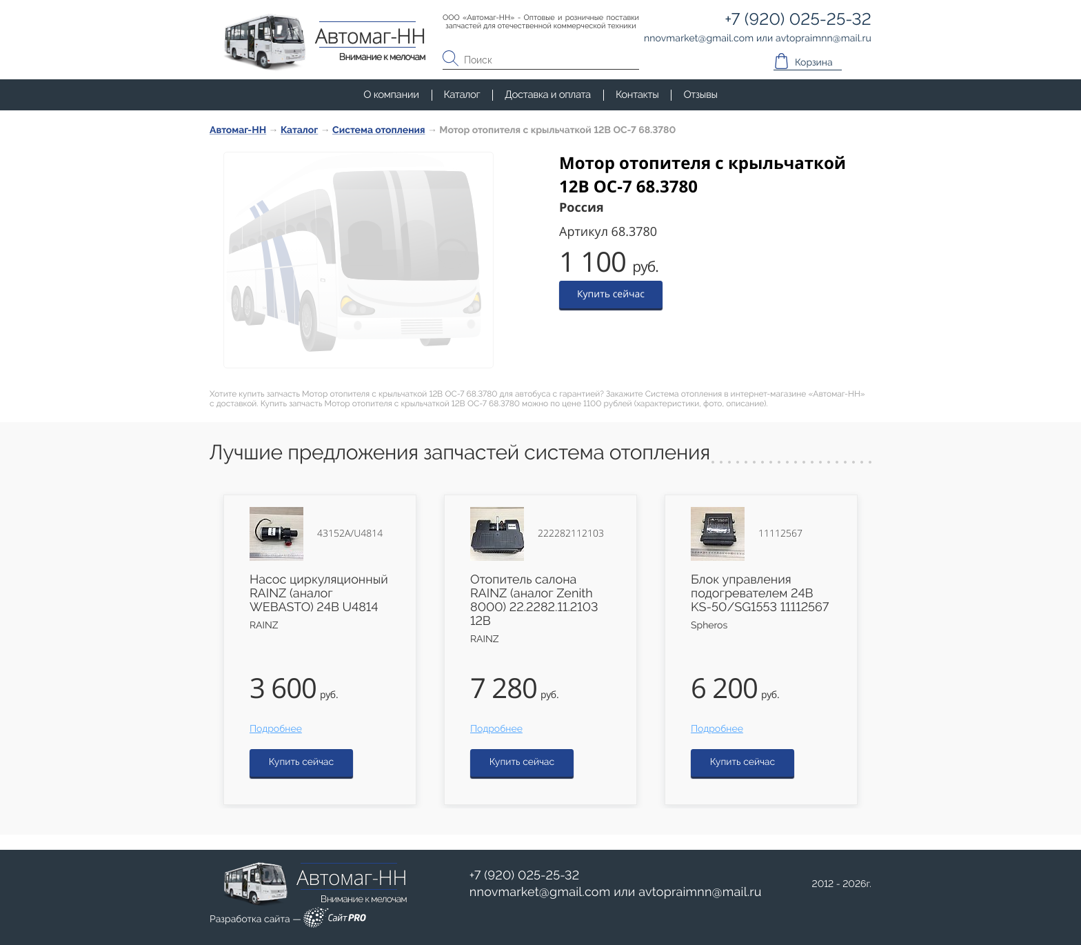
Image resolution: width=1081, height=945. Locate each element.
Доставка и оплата (548, 94)
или (615, 892)
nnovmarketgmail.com (540, 892)
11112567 (780, 533)
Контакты (637, 94)
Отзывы (700, 94)
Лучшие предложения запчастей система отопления (460, 453)
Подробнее (276, 729)
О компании (390, 94)
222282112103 (571, 533)
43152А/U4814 (350, 533)
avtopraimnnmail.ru (699, 892)
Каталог (462, 94)
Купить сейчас (611, 294)
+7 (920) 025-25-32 (524, 875)
